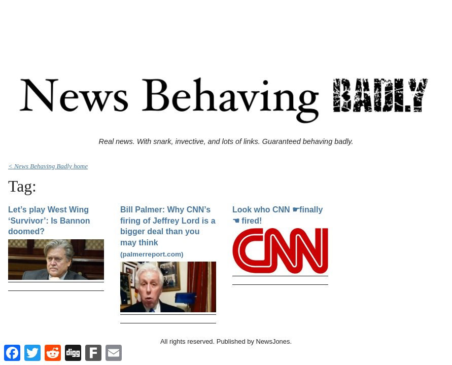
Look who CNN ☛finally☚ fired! (277, 215)
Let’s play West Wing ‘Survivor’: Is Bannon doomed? (49, 220)
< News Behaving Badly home (48, 166)
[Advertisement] (226, 27)
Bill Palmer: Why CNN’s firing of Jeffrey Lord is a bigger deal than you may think (168, 231)
